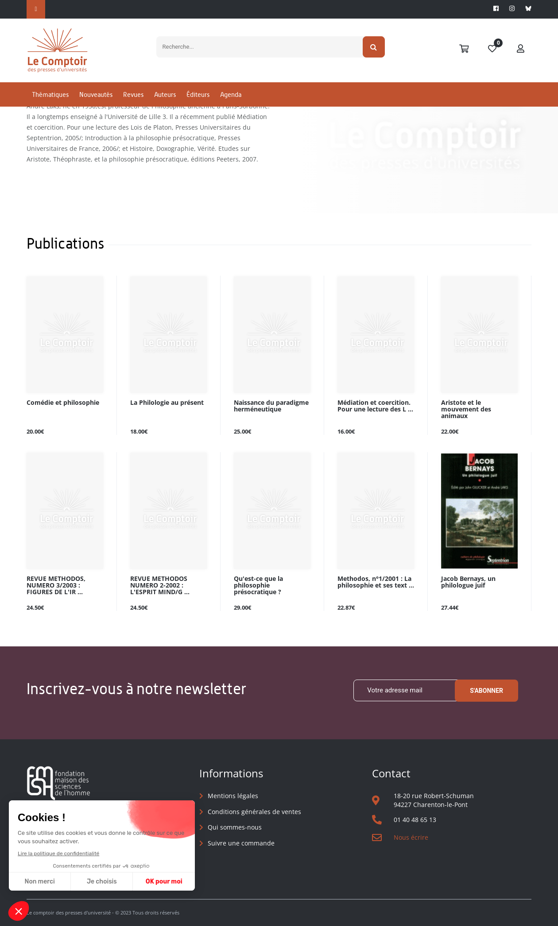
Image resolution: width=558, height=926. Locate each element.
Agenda (230, 94)
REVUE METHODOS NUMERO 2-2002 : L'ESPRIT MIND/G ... (160, 585)
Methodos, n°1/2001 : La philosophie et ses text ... (375, 582)
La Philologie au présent (167, 403)
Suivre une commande (241, 843)
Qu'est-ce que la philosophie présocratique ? (258, 585)
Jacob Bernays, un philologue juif (468, 582)
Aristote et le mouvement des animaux (466, 409)
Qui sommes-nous (235, 827)
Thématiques (50, 94)
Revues (133, 94)
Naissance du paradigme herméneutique (271, 406)
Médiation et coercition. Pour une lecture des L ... (375, 406)
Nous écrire (411, 837)
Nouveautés (95, 94)
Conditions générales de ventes (254, 811)
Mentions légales (233, 796)
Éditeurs (197, 94)
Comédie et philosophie (63, 403)
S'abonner (486, 690)
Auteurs (165, 94)
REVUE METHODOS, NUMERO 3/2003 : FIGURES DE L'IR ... (56, 585)
